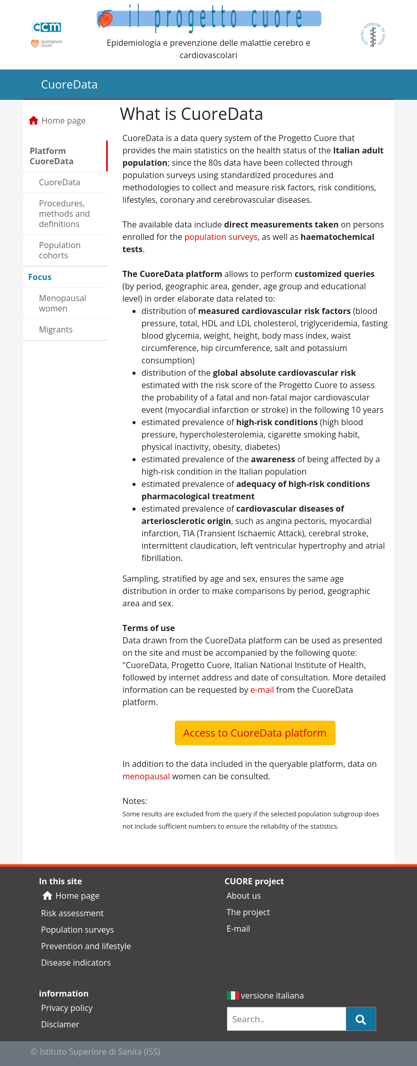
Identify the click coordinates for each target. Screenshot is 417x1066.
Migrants (56, 329)
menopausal (146, 776)
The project (248, 912)
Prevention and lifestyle (86, 946)
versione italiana (265, 995)
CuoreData (59, 182)
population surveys (221, 236)
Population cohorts (60, 250)
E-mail (239, 928)
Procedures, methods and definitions (64, 214)
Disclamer (60, 1024)
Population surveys (77, 929)
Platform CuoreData (52, 156)
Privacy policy (67, 1007)
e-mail (262, 689)
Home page (56, 120)
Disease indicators (76, 962)
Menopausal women (63, 303)
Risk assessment (72, 913)
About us (244, 895)
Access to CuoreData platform (255, 733)
